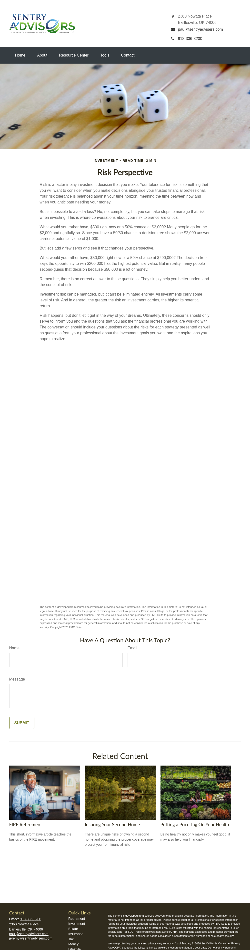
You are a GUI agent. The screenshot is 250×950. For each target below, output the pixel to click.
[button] (20, 55)
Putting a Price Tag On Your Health (194, 824)
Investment (76, 924)
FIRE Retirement (25, 824)
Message (17, 679)
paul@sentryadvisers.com (29, 934)
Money (73, 944)
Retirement (76, 919)
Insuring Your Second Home (112, 824)
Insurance (75, 934)
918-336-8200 (30, 919)
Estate (73, 929)
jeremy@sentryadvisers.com (30, 938)
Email (132, 648)
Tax (71, 939)
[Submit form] (21, 723)
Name (14, 648)
